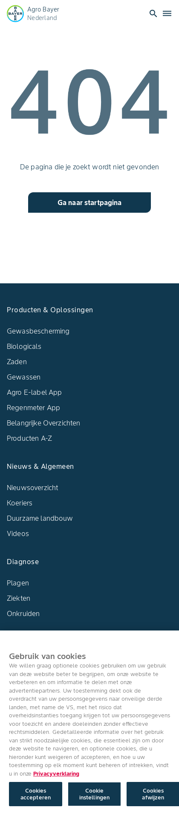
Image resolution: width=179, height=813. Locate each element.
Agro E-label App (34, 392)
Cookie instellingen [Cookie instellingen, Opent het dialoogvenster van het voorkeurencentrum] (94, 796)
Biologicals (24, 346)
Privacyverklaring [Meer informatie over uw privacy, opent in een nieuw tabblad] (56, 775)
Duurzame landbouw (40, 518)
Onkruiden (23, 613)
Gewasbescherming (38, 331)
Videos (18, 533)
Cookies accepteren (35, 796)
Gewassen (23, 377)
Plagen (18, 583)
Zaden (17, 361)
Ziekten (18, 598)
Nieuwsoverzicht (32, 487)
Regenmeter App (33, 407)
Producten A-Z (29, 438)
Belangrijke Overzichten (43, 423)
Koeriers (19, 503)
